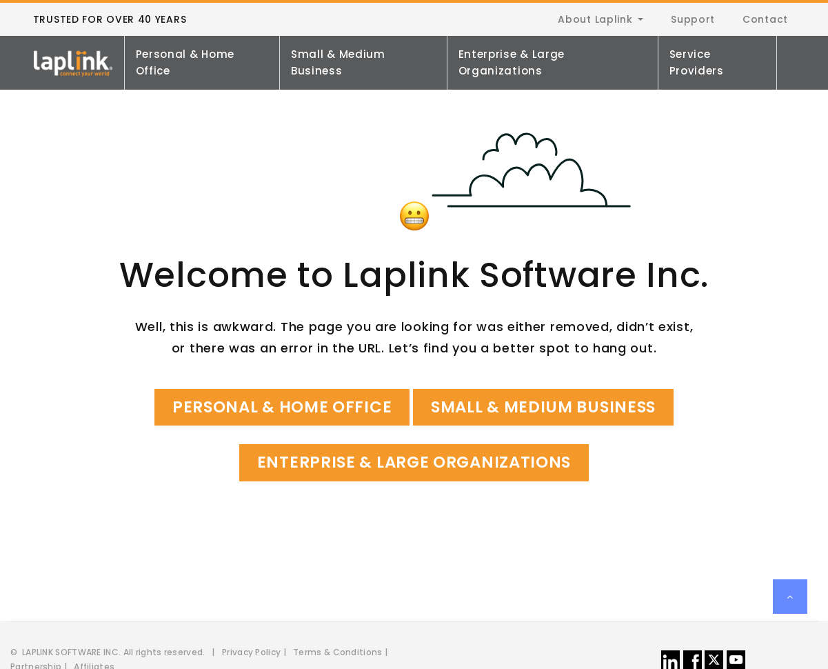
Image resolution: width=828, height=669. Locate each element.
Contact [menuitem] (765, 19)
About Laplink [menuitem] (595, 19)
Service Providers (696, 62)
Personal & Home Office (185, 62)
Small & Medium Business (338, 62)
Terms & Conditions (337, 652)
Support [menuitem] (693, 19)
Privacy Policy (251, 652)
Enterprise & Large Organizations (511, 62)
